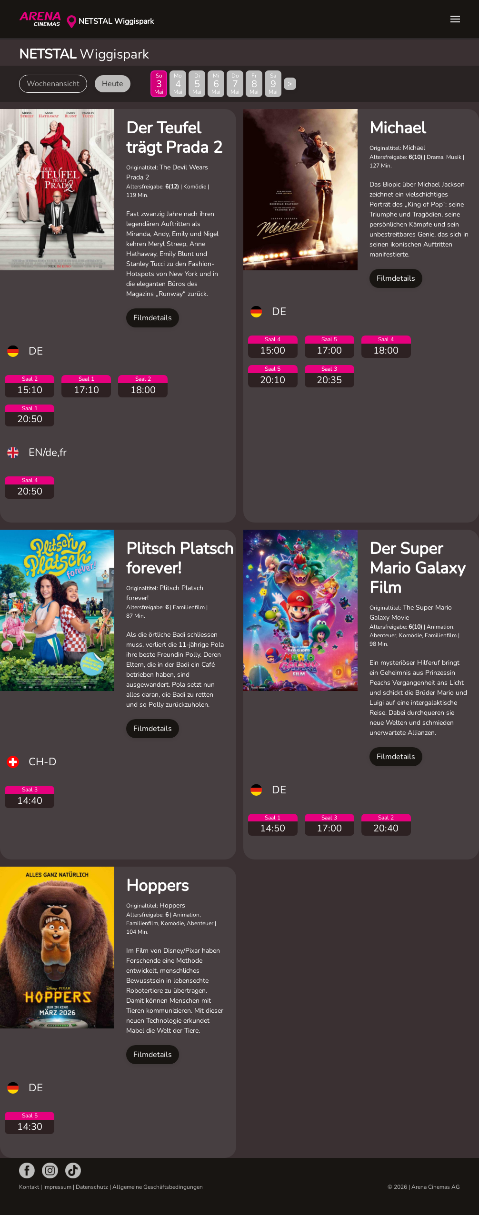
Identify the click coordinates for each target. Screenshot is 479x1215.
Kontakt (29, 1187)
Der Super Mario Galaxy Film (417, 568)
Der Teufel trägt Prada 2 (174, 137)
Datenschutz (92, 1187)
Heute (112, 84)
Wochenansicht (53, 84)
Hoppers (157, 886)
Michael (397, 128)
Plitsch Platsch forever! (179, 558)
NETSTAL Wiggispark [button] (116, 21)
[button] (455, 19)
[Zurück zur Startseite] (43, 19)
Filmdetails (152, 318)
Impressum (57, 1187)
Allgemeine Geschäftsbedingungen (157, 1187)
